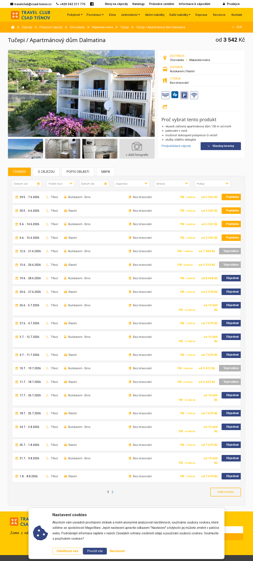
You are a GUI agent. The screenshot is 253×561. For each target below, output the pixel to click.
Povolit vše (95, 551)
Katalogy (138, 4)
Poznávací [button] (95, 15)
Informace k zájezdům (194, 4)
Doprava (201, 15)
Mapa (105, 172)
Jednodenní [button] (130, 15)
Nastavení (117, 551)
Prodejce (231, 4)
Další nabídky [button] (180, 15)
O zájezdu (46, 172)
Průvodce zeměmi (161, 4)
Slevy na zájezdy (116, 4)
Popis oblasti (77, 172)
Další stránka (226, 491)
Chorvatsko (177, 60)
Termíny (19, 172)
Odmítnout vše (67, 551)
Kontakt (236, 15)
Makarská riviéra (199, 60)
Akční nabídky (154, 15)
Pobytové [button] (75, 15)
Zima (112, 15)
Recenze (219, 15)
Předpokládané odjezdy (176, 146)
